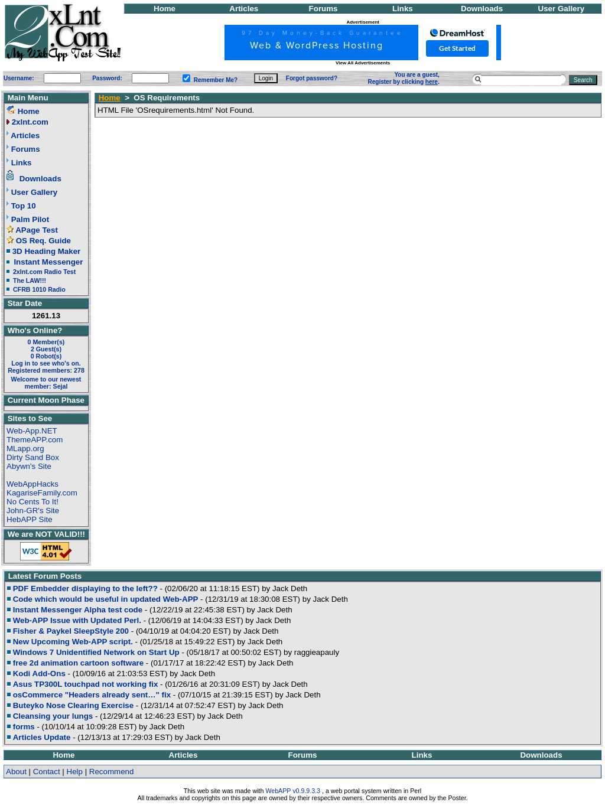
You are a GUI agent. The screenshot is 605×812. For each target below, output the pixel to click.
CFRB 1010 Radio (39, 289)
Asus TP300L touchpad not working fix (85, 684)
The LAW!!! (29, 280)
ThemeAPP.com (34, 439)
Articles (243, 8)
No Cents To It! (32, 501)
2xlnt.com (30, 122)
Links (402, 8)
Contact (46, 771)
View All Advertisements (363, 63)
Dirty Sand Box (32, 457)
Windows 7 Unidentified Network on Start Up (96, 652)
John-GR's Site (32, 510)
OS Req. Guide (43, 240)
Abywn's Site (28, 466)
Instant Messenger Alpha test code (77, 609)
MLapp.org (25, 448)
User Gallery (561, 8)
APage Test (36, 230)
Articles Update (42, 737)
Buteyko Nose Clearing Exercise (73, 705)
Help (75, 771)
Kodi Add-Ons (39, 673)
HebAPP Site (29, 519)
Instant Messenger (48, 261)
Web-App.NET (31, 430)
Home (164, 8)
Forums (323, 8)
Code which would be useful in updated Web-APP (106, 599)
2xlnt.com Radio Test (44, 271)
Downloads (482, 8)
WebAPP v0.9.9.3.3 (292, 790)
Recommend (111, 771)
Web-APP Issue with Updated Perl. (77, 620)
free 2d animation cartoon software (78, 662)
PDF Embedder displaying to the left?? (85, 588)
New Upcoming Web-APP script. (73, 641)
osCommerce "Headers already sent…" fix (92, 694)
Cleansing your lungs (53, 716)
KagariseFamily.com (41, 492)
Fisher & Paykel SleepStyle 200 (71, 631)
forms (24, 726)
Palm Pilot (30, 219)
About (16, 771)
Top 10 (23, 205)
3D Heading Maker (46, 251)
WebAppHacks (32, 484)
